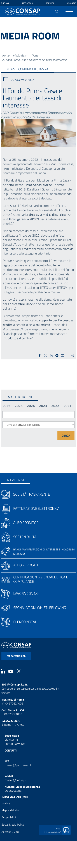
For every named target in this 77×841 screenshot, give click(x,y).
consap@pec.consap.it (18, 765)
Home (5, 55)
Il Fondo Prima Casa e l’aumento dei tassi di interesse (34, 60)
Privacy (5, 803)
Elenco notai (24, 622)
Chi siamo (5, 3)
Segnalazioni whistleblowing (39, 607)
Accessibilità (8, 817)
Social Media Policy (12, 824)
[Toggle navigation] (69, 11)
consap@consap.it (16, 780)
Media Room (27, 3)
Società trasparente (31, 494)
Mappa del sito (10, 810)
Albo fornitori (26, 522)
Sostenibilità (24, 537)
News (35, 55)
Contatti (50, 3)
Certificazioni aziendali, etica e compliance (40, 579)
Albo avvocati (25, 565)
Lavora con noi (26, 593)
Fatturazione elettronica (36, 508)
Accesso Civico (10, 832)
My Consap (71, 3)
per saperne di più (16, 656)
